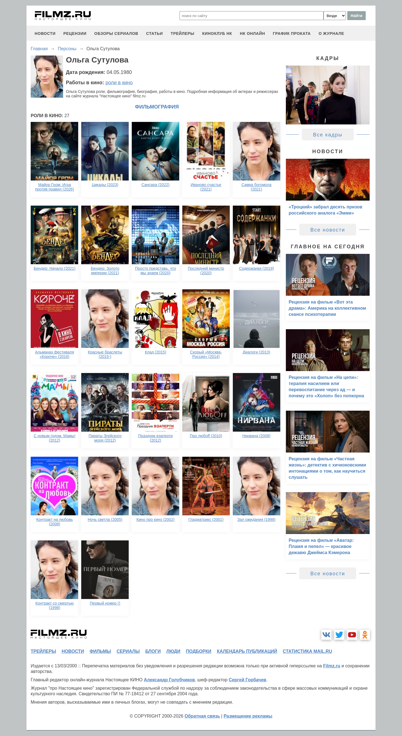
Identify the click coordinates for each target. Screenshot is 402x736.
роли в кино (119, 82)
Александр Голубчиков (169, 679)
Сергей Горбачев (247, 679)
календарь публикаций (247, 651)
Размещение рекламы (248, 716)
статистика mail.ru (307, 651)
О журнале (331, 33)
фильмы (100, 651)
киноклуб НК (217, 33)
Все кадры (328, 135)
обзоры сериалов (116, 33)
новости (45, 33)
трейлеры (182, 33)
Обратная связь (202, 716)
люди (173, 651)
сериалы (128, 651)
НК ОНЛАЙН (252, 33)
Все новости (327, 230)
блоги (153, 651)
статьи (154, 33)
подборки (198, 651)
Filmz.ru (331, 665)
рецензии (75, 33)
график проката (292, 33)
